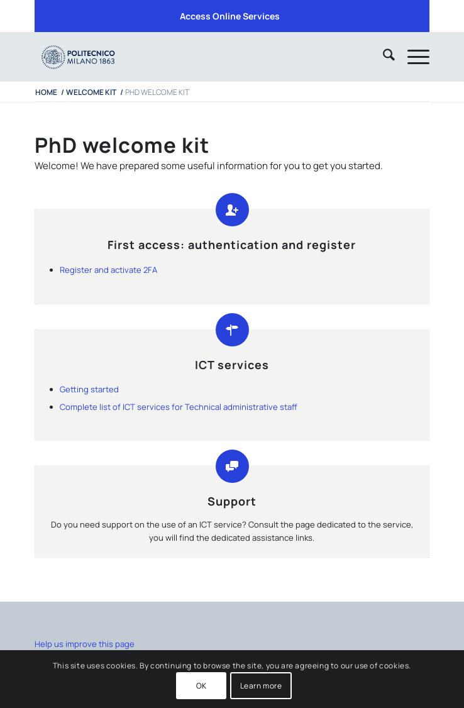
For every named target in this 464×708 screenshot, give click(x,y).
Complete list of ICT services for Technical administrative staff (178, 406)
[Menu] (412, 56)
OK (201, 685)
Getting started (89, 389)
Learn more (261, 685)
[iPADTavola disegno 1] (192, 56)
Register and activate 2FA (108, 269)
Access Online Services (230, 16)
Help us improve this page (85, 644)
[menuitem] (230, 16)
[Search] (382, 56)
